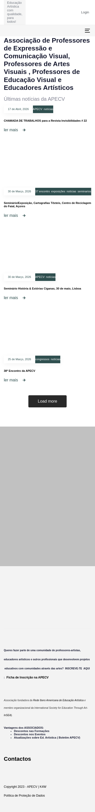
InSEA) (8, 715)
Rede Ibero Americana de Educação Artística (58, 700)
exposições (58, 191)
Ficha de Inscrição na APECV (28, 677)
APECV (37, 109)
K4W (43, 787)
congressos (42, 359)
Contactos (17, 759)
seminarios (84, 191)
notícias (48, 109)
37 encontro (42, 191)
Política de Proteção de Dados (24, 795)
